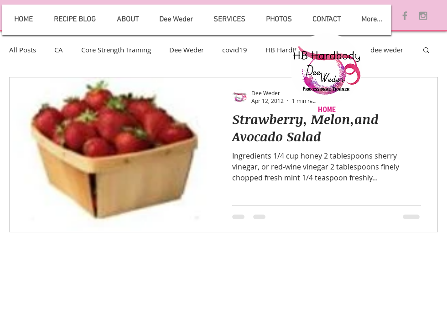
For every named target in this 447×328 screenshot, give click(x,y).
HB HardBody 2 (290, 49)
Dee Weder (186, 49)
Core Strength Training (116, 49)
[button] (426, 51)
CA (58, 49)
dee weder (386, 49)
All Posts (22, 49)
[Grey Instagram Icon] (423, 15)
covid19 (234, 49)
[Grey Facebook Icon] (405, 15)
